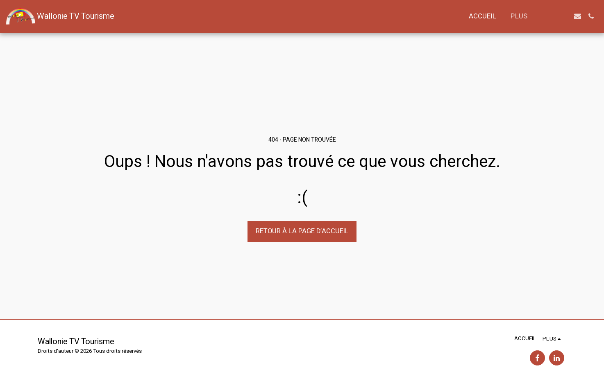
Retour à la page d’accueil (302, 231)
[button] (550, 16)
